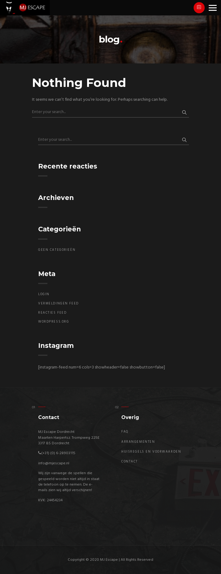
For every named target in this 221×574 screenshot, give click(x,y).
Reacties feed (52, 312)
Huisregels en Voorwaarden (151, 451)
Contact (129, 461)
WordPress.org (53, 321)
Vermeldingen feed (58, 303)
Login (44, 294)
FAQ (125, 431)
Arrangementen (138, 442)
